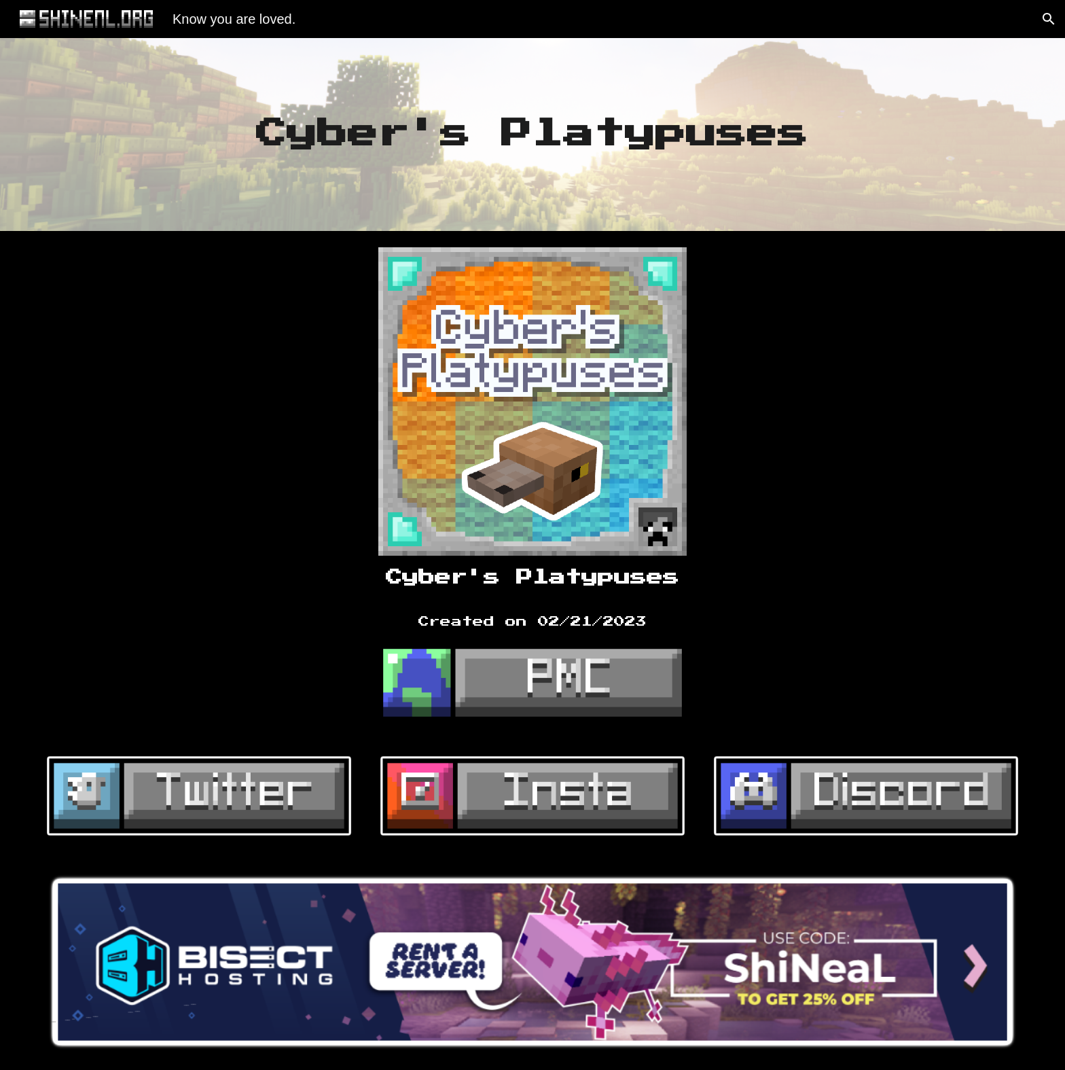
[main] (533, 135)
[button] (1048, 19)
